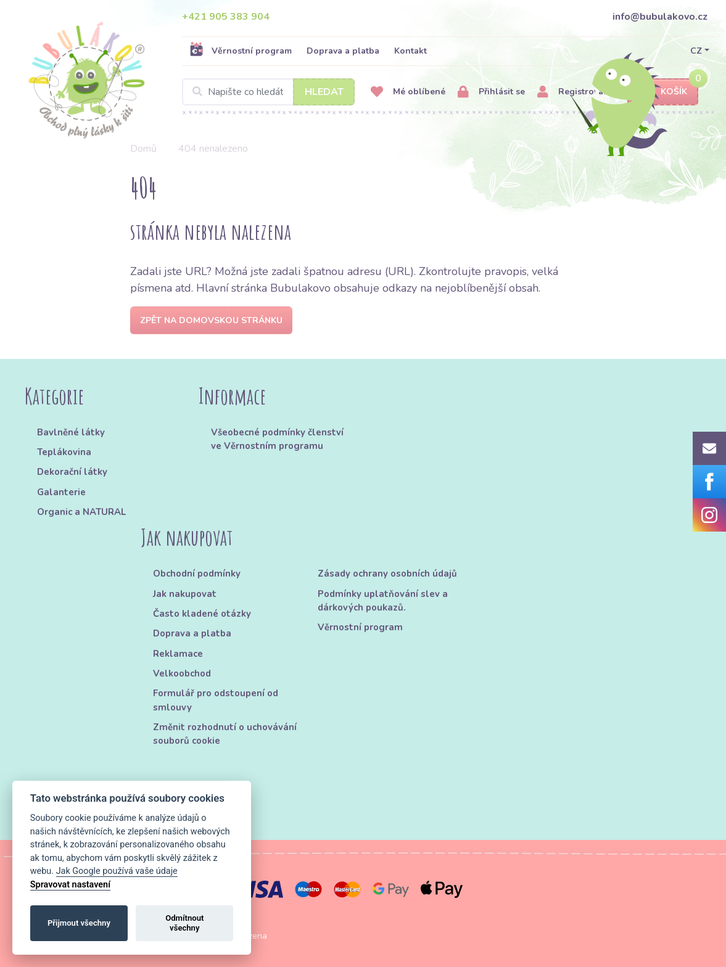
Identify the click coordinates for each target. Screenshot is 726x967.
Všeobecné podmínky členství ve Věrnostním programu (277, 439)
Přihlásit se (491, 92)
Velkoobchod (182, 673)
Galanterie (61, 492)
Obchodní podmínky (197, 573)
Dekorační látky (72, 472)
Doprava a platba (343, 51)
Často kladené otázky (202, 613)
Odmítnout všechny (184, 922)
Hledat (324, 92)
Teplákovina (64, 452)
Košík (663, 92)
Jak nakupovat (185, 594)
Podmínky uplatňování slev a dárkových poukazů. (383, 601)
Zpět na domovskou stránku (211, 320)
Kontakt (410, 51)
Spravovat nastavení (70, 884)
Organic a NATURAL (81, 512)
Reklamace (178, 654)
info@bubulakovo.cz (660, 16)
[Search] (268, 91)
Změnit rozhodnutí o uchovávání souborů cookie (225, 734)
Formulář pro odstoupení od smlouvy (215, 700)
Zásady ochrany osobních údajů (387, 573)
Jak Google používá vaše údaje (117, 871)
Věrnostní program (240, 50)
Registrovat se (577, 92)
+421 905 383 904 (226, 16)
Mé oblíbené (408, 92)
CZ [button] (696, 51)
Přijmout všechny (78, 923)
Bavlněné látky (71, 432)
